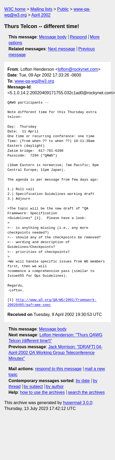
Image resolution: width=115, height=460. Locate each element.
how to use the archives (42, 392)
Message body (53, 37)
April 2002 (40, 15)
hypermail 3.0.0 (77, 402)
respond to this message (58, 369)
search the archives (86, 392)
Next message (61, 49)
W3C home (14, 9)
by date (83, 380)
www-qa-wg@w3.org (34, 81)
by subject (33, 386)
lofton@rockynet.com (78, 69)
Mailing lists (41, 9)
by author (55, 386)
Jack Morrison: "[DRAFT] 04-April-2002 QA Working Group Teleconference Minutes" (55, 353)
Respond (78, 37)
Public (63, 9)
